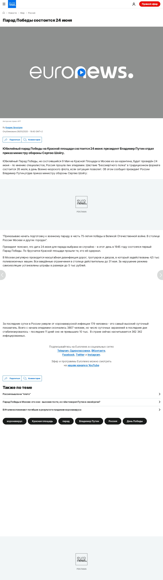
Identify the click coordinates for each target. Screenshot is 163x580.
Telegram (63, 350)
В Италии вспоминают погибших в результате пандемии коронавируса (42, 409)
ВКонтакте (98, 350)
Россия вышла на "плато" (17, 394)
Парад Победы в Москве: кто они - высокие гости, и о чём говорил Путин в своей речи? (51, 401)
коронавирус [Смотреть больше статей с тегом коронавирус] (14, 421)
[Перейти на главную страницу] (12, 4)
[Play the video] (81, 72)
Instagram (94, 354)
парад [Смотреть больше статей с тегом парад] (66, 421)
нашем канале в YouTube (83, 365)
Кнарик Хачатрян (14, 127)
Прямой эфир (150, 3)
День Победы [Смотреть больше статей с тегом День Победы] (135, 421)
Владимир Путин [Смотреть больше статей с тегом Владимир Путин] (89, 421)
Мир (22, 13)
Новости (12, 13)
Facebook (68, 354)
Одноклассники (79, 350)
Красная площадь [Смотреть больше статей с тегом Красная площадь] (42, 421)
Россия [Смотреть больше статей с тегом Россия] (113, 421)
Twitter (80, 354)
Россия (31, 13)
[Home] (4, 13)
